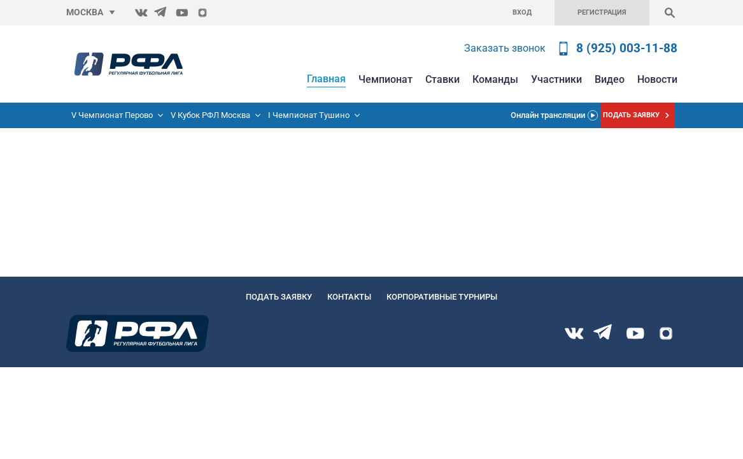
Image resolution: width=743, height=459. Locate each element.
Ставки (442, 79)
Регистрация (601, 12)
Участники (556, 79)
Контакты (349, 297)
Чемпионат (385, 79)
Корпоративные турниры (441, 297)
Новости (657, 79)
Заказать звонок (505, 48)
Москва (84, 12)
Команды (495, 79)
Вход (522, 12)
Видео (610, 79)
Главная (326, 79)
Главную (18, 192)
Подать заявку (279, 297)
